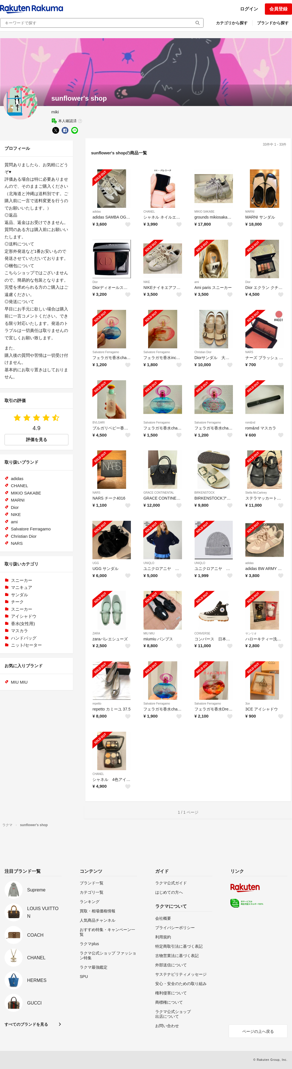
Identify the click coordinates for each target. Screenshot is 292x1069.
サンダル (19, 594)
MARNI (249, 211)
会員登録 (278, 9)
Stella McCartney (256, 492)
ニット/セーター (26, 645)
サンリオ (251, 633)
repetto (96, 703)
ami (196, 282)
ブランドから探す (273, 23)
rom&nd (250, 422)
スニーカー (21, 580)
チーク (17, 601)
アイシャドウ (23, 616)
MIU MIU (148, 633)
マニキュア (21, 587)
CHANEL (149, 211)
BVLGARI (98, 422)
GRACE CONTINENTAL (158, 492)
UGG (95, 563)
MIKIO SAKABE (204, 211)
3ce (247, 703)
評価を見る (36, 439)
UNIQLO (148, 563)
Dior (95, 282)
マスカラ (19, 630)
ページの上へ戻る (258, 1031)
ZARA (96, 633)
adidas (96, 211)
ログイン (249, 9)
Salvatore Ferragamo (105, 352)
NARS (249, 352)
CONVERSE (202, 633)
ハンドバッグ (23, 638)
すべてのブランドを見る (26, 1024)
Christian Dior (203, 352)
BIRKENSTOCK (204, 492)
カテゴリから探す (232, 23)
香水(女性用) (23, 623)
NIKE (146, 282)
